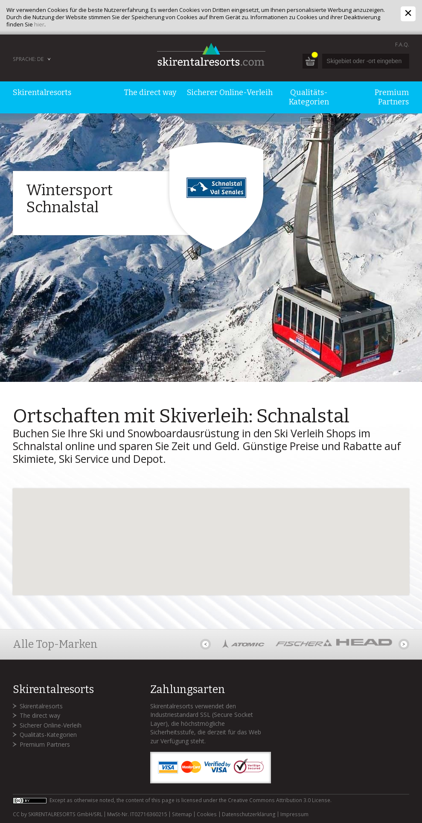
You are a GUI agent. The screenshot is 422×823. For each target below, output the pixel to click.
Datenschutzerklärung (249, 814)
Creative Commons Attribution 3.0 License (279, 800)
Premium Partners (45, 744)
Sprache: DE (28, 59)
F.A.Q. (402, 44)
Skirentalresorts (41, 706)
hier (39, 24)
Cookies (207, 814)
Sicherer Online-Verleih (50, 725)
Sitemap (182, 814)
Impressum (294, 814)
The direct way (40, 715)
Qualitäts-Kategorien (48, 735)
